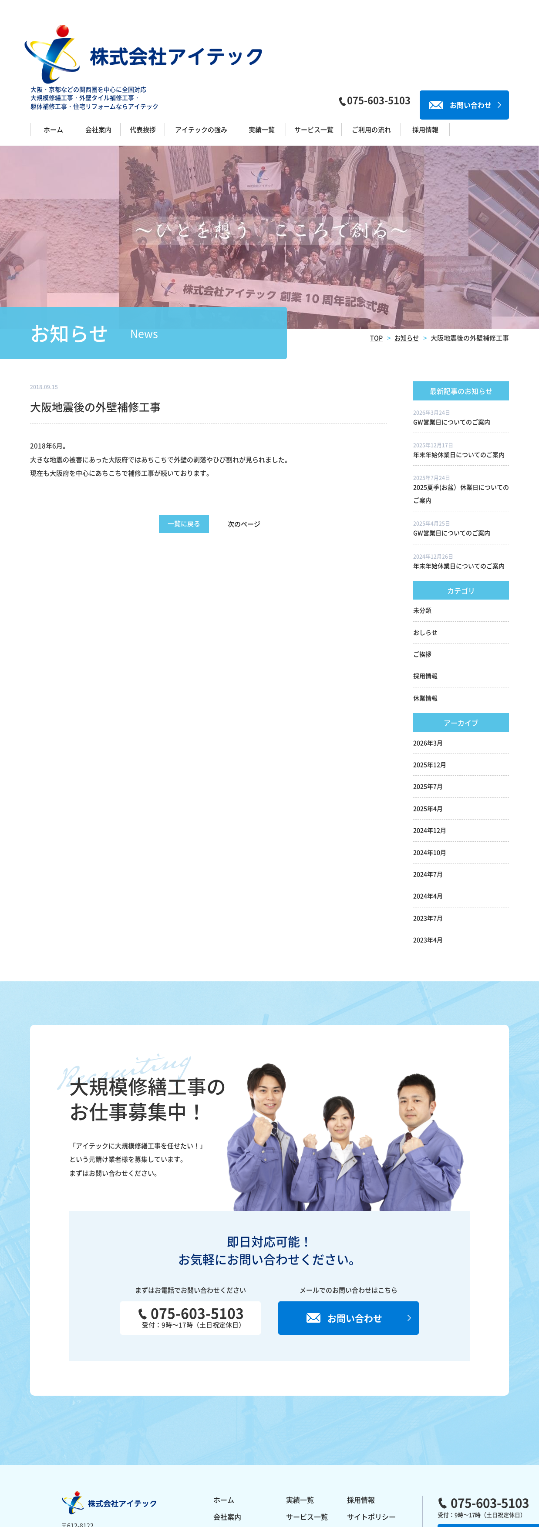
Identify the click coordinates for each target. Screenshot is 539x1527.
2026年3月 (428, 676)
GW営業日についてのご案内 (451, 355)
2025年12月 (429, 697)
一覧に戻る (184, 457)
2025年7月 (428, 720)
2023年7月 (428, 851)
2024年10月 (429, 785)
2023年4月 (428, 873)
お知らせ (406, 271)
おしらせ (425, 565)
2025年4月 (428, 741)
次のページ (252, 457)
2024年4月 (428, 829)
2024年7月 (428, 807)
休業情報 (425, 631)
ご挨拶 (422, 587)
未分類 (422, 543)
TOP (374, 271)
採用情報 (425, 609)
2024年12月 (429, 763)
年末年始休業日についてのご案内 (459, 387)
